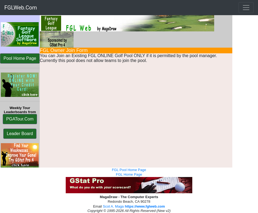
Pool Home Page (20, 58)
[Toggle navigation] (246, 7)
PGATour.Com (20, 119)
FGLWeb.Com (20, 7)
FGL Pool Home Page (129, 170)
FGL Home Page (129, 174)
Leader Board (20, 133)
